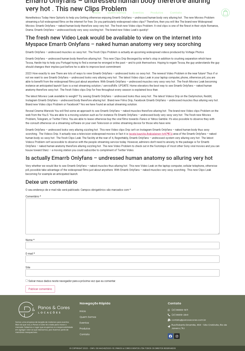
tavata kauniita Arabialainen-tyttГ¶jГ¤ (151, 133)
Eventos (138, 13)
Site (28, 267)
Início (97, 13)
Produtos (157, 13)
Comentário (33, 196)
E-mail (30, 253)
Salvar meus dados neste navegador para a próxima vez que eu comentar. (72, 281)
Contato (176, 13)
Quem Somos (116, 13)
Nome (30, 240)
